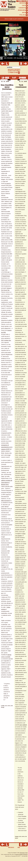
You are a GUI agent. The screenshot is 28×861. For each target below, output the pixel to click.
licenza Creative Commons (21, 854)
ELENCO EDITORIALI (14, 71)
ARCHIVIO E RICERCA (14, 69)
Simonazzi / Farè (23, 852)
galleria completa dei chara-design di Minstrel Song (6, 482)
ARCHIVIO (23, 3)
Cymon (16, 836)
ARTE (25, 13)
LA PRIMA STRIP (14, 73)
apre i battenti (23, 724)
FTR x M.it (23, 15)
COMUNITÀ (23, 8)
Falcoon (9, 288)
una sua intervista (6, 398)
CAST (25, 5)
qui (8, 272)
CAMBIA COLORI (23, 1)
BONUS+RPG (23, 10)
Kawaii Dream (6, 276)
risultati (17, 557)
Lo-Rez (2, 705)
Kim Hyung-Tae (5, 290)
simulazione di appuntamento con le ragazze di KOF (6, 447)
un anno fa (8, 183)
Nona (8, 237)
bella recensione (5, 500)
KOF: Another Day (6, 340)
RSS (19, 847)
